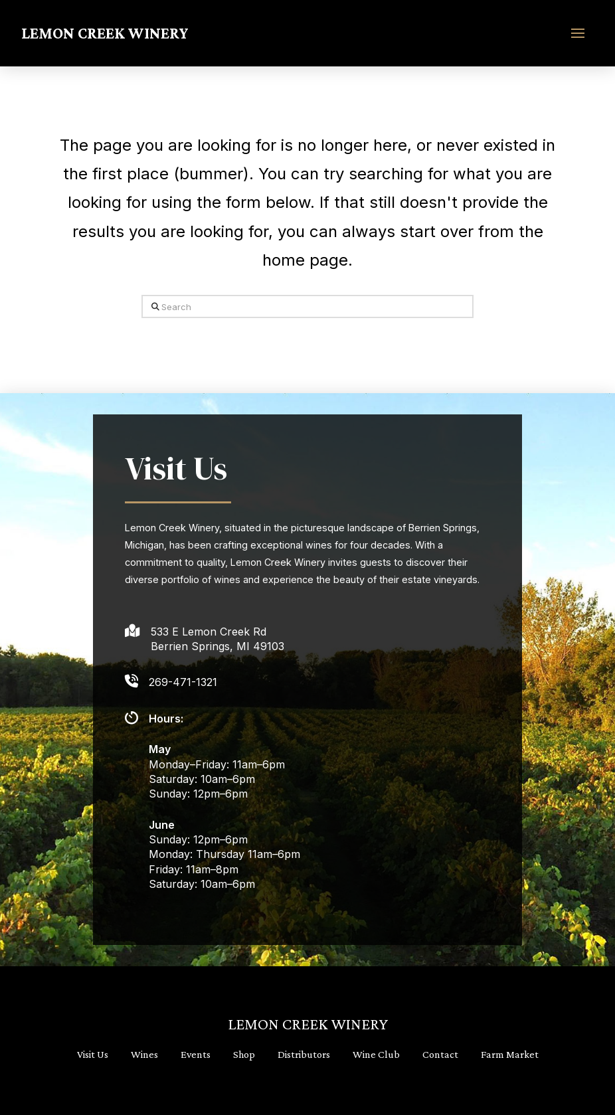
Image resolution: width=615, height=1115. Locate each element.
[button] (578, 33)
